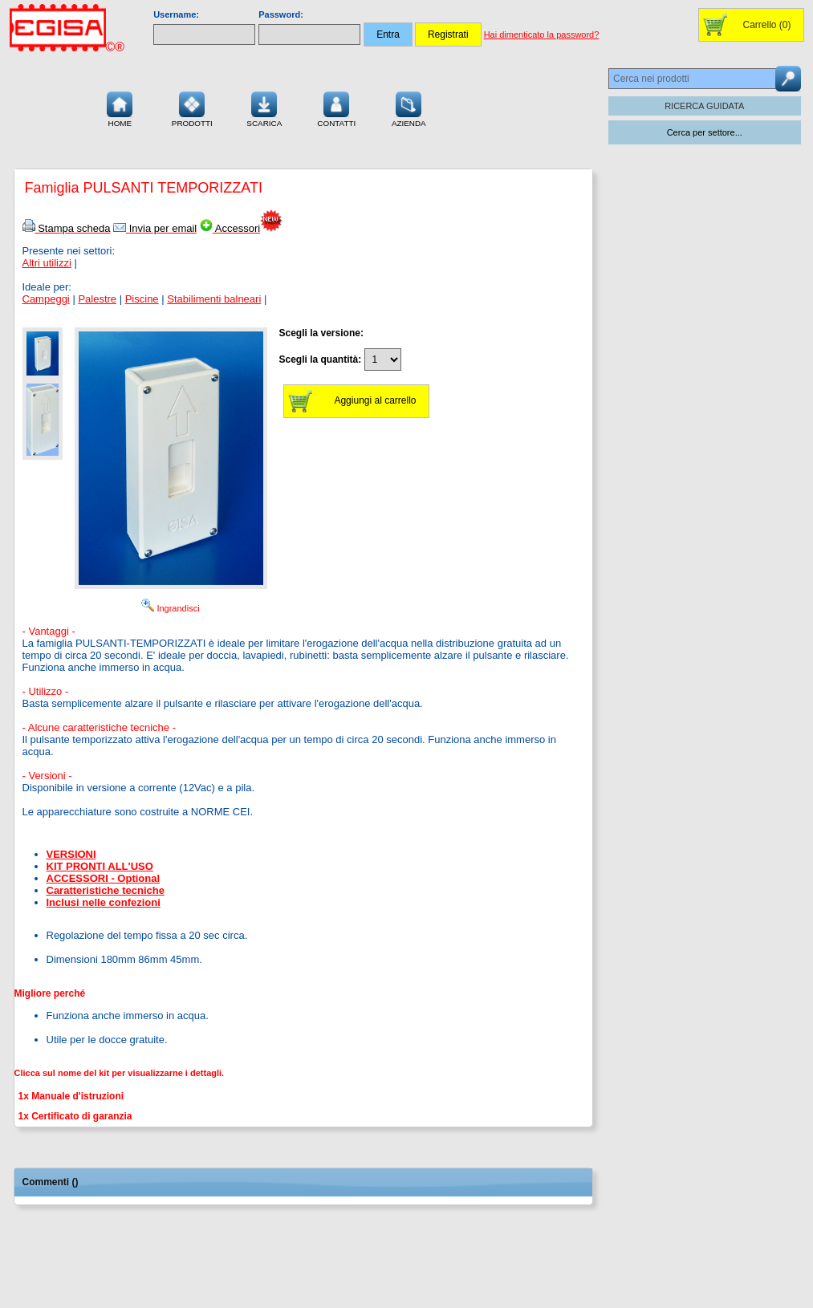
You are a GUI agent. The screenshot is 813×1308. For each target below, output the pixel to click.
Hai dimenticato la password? (542, 34)
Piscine (142, 299)
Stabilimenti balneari (214, 299)
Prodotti (192, 107)
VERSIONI (71, 854)
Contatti (336, 107)
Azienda (409, 107)
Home (119, 107)
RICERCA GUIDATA (704, 106)
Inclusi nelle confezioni (104, 902)
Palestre (97, 299)
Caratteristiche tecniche (106, 890)
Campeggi (46, 299)
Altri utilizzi (46, 263)
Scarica (264, 107)
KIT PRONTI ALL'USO (100, 866)
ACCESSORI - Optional (104, 878)
